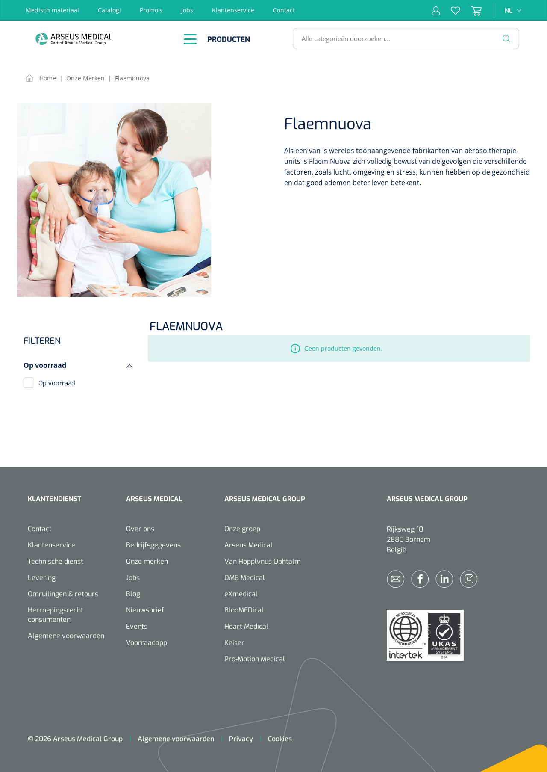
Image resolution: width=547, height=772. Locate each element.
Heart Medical (246, 626)
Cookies (280, 738)
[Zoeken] (506, 38)
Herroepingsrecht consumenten (55, 615)
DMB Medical (244, 577)
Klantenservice (233, 10)
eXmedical (241, 593)
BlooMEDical (244, 610)
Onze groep (242, 528)
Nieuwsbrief (145, 610)
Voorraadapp (146, 642)
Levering (42, 577)
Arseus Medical (248, 545)
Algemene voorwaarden (66, 635)
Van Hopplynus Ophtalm (262, 561)
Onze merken (147, 561)
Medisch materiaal (52, 10)
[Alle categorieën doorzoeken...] (402, 38)
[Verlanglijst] (450, 10)
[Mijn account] (436, 10)
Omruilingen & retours (63, 593)
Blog (133, 593)
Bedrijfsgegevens (153, 545)
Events (136, 626)
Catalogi (109, 10)
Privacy (241, 738)
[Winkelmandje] (471, 10)
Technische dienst (55, 561)
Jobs (187, 10)
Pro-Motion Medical (254, 658)
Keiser (234, 642)
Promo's (151, 10)
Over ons (140, 528)
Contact (284, 10)
